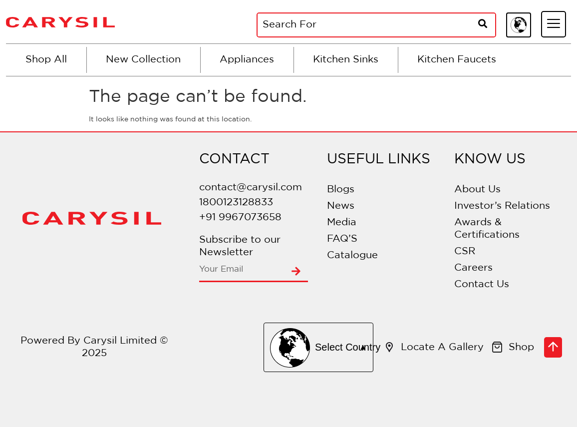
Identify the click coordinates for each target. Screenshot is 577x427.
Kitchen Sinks (345, 59)
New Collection (143, 59)
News (340, 205)
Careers (473, 267)
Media (341, 222)
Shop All (46, 59)
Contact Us (481, 284)
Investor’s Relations (502, 205)
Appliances (247, 59)
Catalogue (352, 255)
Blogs (340, 189)
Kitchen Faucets (456, 59)
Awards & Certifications (487, 228)
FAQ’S (342, 238)
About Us (477, 189)
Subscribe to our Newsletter (240, 246)
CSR (464, 251)
